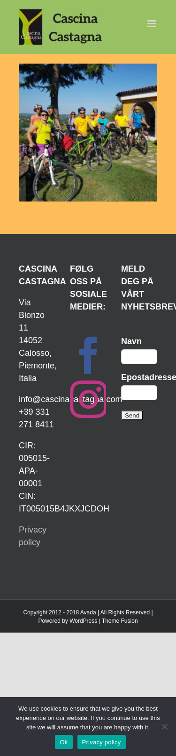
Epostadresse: (139, 377)
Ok (64, 742)
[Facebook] (88, 355)
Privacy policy (101, 742)
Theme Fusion (120, 621)
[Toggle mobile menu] (152, 24)
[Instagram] (88, 399)
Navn (131, 341)
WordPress (83, 621)
